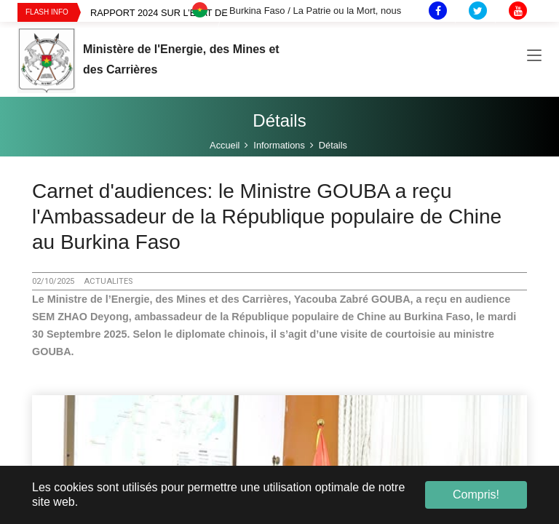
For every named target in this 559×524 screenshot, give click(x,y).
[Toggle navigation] (534, 57)
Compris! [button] (476, 494)
